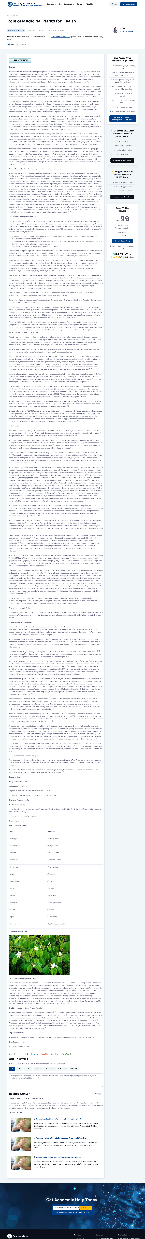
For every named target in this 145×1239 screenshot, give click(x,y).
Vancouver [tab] (50, 1069)
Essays (15, 16)
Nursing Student (126, 31)
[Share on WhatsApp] (66, 1054)
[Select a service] (66, 1208)
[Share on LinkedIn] (54, 1054)
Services (50, 4)
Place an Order (129, 4)
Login (114, 4)
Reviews (80, 4)
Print (10, 44)
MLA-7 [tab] (28, 1069)
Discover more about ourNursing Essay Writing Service (122, 118)
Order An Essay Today (122, 241)
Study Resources (65, 4)
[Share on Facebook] (23, 1054)
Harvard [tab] (38, 1069)
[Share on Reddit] (44, 1054)
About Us (89, 4)
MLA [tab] (19, 1069)
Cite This (21, 44)
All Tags (99, 1094)
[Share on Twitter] (34, 1054)
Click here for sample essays (61, 37)
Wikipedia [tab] (62, 1069)
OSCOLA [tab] (73, 1069)
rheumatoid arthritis (16, 30)
